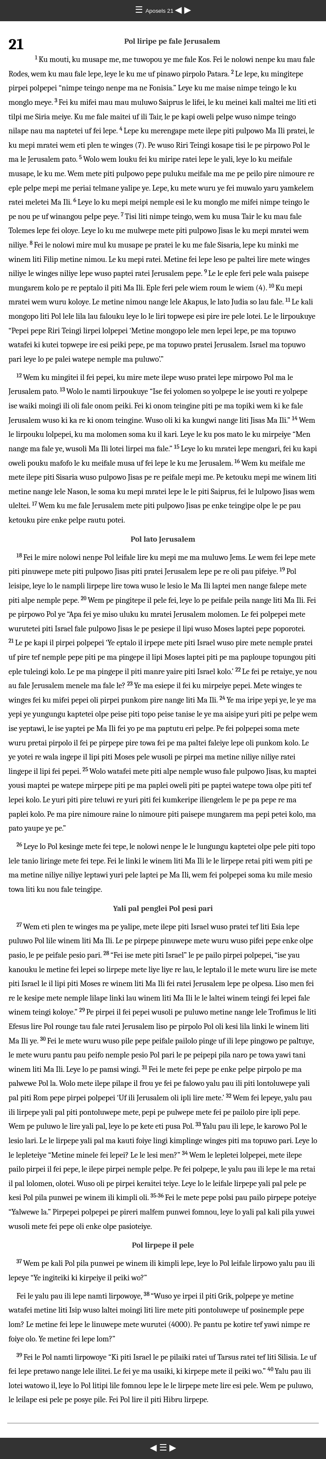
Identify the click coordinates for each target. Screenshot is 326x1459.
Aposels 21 (160, 11)
